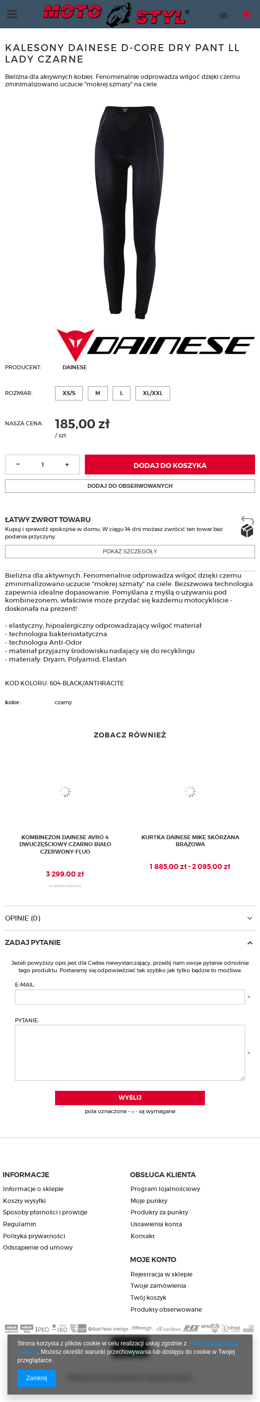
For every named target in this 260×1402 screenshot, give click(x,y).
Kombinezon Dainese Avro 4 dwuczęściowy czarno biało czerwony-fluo (65, 844)
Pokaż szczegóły (130, 551)
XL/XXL (153, 393)
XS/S (69, 393)
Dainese (75, 367)
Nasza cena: (24, 423)
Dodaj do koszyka (170, 466)
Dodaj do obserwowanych (130, 486)
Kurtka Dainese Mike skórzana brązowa (190, 841)
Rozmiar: (18, 393)
